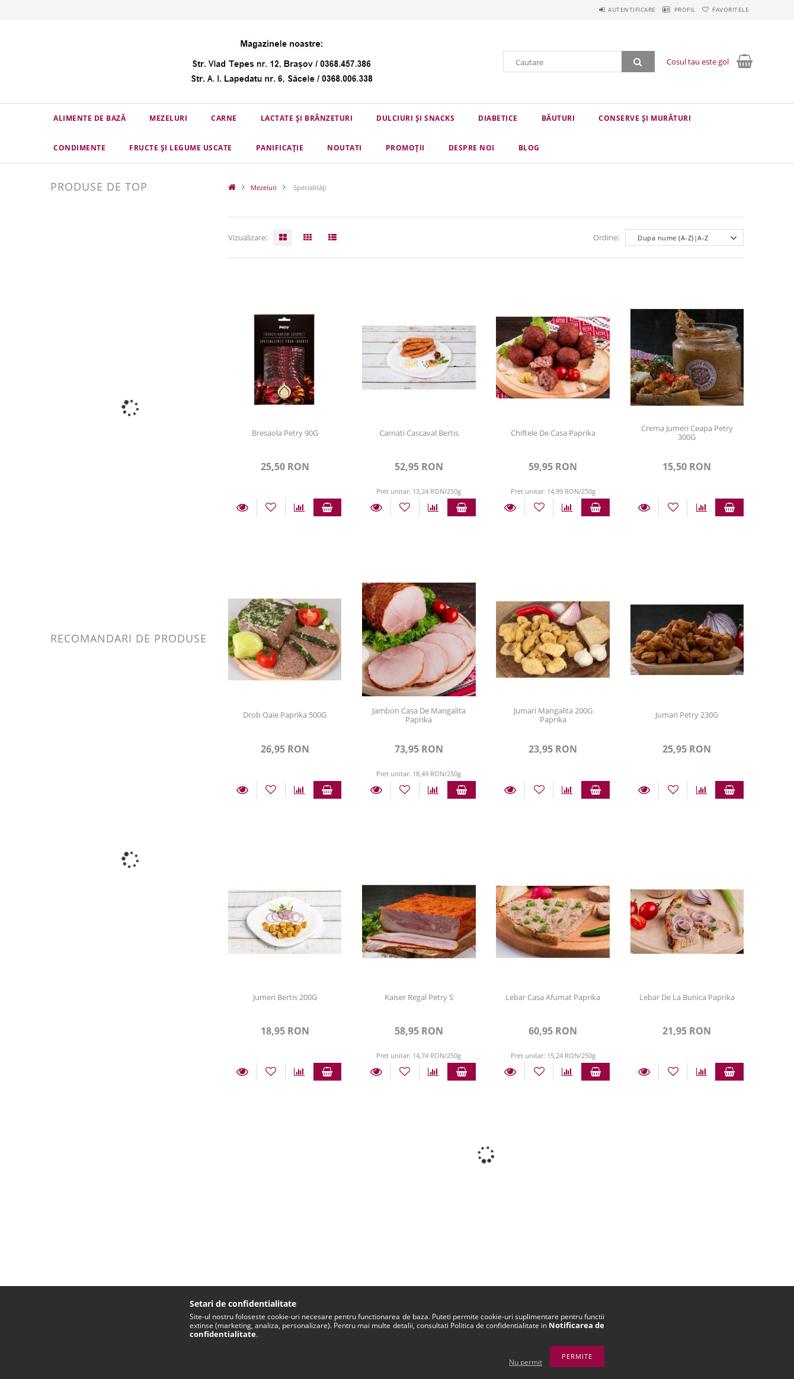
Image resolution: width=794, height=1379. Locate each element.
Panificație (280, 148)
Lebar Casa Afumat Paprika (552, 997)
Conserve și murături (644, 118)
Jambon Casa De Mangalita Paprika (419, 715)
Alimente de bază (89, 118)
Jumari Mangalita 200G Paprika (553, 715)
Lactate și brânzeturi (307, 118)
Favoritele (725, 9)
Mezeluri (168, 118)
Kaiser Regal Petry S (419, 997)
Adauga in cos (327, 507)
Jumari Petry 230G (686, 714)
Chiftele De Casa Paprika (553, 432)
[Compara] (299, 507)
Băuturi (558, 118)
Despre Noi (472, 148)
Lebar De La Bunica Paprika (687, 997)
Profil (668, 9)
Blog (529, 148)
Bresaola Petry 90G (285, 432)
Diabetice (498, 118)
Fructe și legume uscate (180, 148)
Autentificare (605, 9)
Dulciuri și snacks (415, 118)
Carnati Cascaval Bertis (419, 432)
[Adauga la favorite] (271, 507)
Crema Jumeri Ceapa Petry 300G (687, 432)
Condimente (79, 148)
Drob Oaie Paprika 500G (284, 714)
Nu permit (525, 1362)
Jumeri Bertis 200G (285, 997)
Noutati (344, 148)
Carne (224, 118)
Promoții (405, 148)
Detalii (242, 507)
